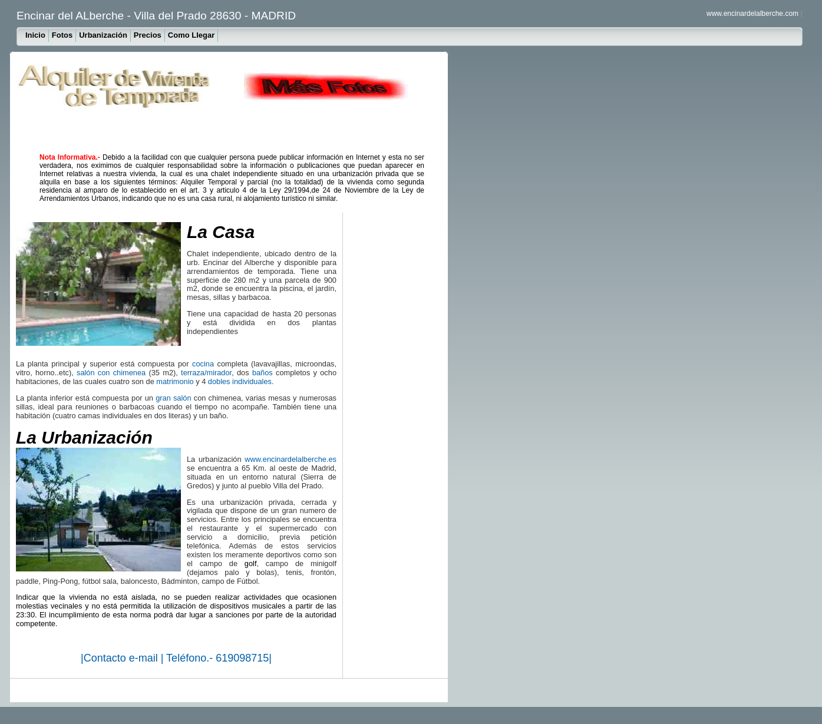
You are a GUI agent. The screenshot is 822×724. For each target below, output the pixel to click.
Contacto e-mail (122, 658)
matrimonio (174, 381)
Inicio (35, 35)
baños (262, 372)
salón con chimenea (111, 372)
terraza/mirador (206, 372)
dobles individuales (240, 381)
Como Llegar (191, 35)
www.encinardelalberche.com (752, 13)
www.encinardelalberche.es (290, 459)
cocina (203, 363)
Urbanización (103, 35)
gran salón (173, 398)
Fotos (62, 35)
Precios (147, 35)
